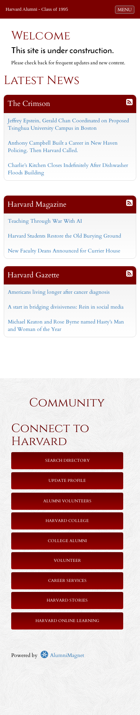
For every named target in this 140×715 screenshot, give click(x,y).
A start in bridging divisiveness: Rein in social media (66, 306)
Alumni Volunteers (67, 501)
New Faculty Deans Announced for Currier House (64, 250)
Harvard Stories (67, 600)
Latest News (42, 80)
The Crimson (28, 104)
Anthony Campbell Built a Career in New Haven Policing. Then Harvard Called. (63, 146)
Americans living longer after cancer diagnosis (59, 292)
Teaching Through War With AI (45, 221)
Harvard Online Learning (67, 621)
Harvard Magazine (36, 204)
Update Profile (67, 480)
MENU (125, 9)
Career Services (67, 580)
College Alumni (67, 541)
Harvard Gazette (33, 275)
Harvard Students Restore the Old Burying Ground (64, 235)
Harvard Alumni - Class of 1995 (37, 9)
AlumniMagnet (62, 655)
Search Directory (67, 460)
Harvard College (67, 521)
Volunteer (67, 560)
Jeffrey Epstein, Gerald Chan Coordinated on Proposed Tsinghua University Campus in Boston (68, 124)
